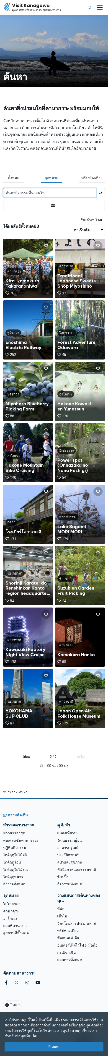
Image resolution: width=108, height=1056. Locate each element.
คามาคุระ (11, 911)
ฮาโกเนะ (10, 918)
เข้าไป (62, 916)
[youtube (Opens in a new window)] (38, 983)
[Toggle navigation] (99, 7)
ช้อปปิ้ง (62, 876)
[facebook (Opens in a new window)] (6, 983)
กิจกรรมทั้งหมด (69, 883)
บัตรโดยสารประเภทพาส (76, 923)
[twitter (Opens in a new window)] (16, 983)
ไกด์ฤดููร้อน (12, 862)
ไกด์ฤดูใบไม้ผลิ (15, 854)
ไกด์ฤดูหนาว (13, 876)
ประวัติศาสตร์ (68, 854)
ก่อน (26, 756)
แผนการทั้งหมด (69, 959)
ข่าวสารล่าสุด (14, 833)
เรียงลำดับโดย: (91, 220)
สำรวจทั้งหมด (14, 883)
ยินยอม (54, 1046)
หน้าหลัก (9, 792)
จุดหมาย (51, 177)
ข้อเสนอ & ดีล (68, 937)
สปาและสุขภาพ (69, 862)
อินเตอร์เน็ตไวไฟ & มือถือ (77, 945)
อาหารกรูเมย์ (67, 847)
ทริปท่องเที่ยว (92, 177)
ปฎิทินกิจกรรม (14, 847)
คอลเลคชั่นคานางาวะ (20, 840)
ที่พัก (60, 908)
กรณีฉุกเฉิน (66, 952)
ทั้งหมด (13, 177)
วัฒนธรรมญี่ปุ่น (69, 840)
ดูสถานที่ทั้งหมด (16, 932)
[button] (46, 245)
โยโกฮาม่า (12, 903)
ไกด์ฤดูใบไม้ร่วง (15, 869)
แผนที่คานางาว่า (16, 925)
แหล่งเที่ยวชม (68, 833)
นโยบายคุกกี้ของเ (79, 1030)
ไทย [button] (11, 1005)
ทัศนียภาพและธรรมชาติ (76, 869)
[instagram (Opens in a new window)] (27, 983)
